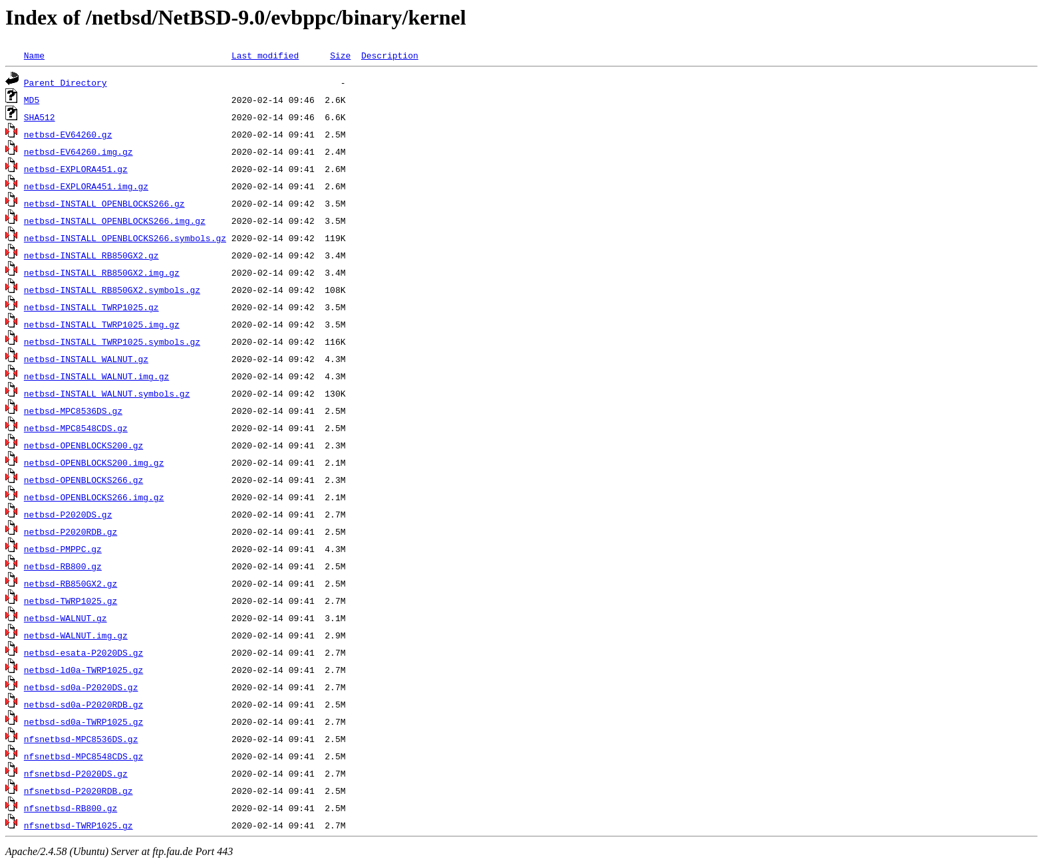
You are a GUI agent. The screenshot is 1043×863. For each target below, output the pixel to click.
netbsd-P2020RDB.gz (70, 531)
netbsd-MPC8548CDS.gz (76, 428)
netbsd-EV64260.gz (68, 134)
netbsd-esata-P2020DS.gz (83, 652)
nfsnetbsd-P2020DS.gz (76, 773)
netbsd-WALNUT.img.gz (76, 635)
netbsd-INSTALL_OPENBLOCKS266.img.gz (115, 221)
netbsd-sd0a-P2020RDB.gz (83, 704)
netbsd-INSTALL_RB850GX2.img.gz (102, 272)
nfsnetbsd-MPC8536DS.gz (81, 739)
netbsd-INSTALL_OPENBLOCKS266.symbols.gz (125, 238)
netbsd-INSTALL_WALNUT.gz (86, 359)
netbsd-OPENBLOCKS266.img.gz (94, 497)
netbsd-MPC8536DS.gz (73, 411)
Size (340, 55)
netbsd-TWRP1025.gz (70, 601)
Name (34, 55)
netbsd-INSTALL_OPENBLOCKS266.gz (104, 203)
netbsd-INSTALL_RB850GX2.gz (91, 255)
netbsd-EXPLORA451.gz (76, 169)
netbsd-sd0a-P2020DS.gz (81, 687)
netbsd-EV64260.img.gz (78, 151)
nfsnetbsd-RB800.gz (70, 808)
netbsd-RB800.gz (63, 566)
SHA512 (39, 117)
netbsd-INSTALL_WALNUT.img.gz (96, 376)
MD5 (31, 100)
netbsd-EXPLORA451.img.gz (86, 186)
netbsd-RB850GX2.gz (70, 583)
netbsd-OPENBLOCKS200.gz (83, 445)
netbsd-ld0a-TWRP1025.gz (83, 670)
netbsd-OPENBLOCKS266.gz (83, 480)
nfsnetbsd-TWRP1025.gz (78, 825)
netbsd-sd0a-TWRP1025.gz (83, 721)
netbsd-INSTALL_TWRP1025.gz (91, 307)
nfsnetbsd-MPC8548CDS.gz (83, 756)
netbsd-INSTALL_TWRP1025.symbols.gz (112, 341)
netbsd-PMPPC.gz (63, 549)
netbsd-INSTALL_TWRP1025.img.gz (102, 324)
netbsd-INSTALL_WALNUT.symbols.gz (107, 393)
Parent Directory (65, 82)
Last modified (265, 55)
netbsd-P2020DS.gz (68, 514)
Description (389, 55)
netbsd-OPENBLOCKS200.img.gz (94, 462)
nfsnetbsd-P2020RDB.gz (78, 791)
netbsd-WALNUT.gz (65, 618)
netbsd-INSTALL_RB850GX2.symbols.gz (112, 290)
